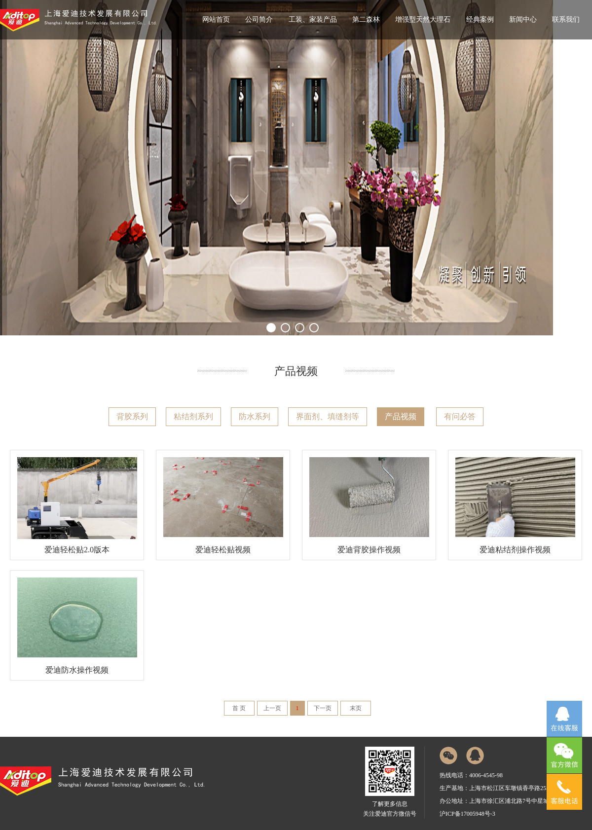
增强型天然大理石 (422, 19)
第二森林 (366, 19)
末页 (356, 708)
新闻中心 (523, 19)
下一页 (323, 708)
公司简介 (259, 19)
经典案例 (480, 19)
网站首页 (216, 19)
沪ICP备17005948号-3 (467, 813)
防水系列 (254, 416)
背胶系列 (132, 416)
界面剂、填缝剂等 (327, 416)
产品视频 (400, 416)
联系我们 (566, 19)
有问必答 (460, 416)
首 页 (239, 708)
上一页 (272, 708)
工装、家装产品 (313, 19)
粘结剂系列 (193, 416)
